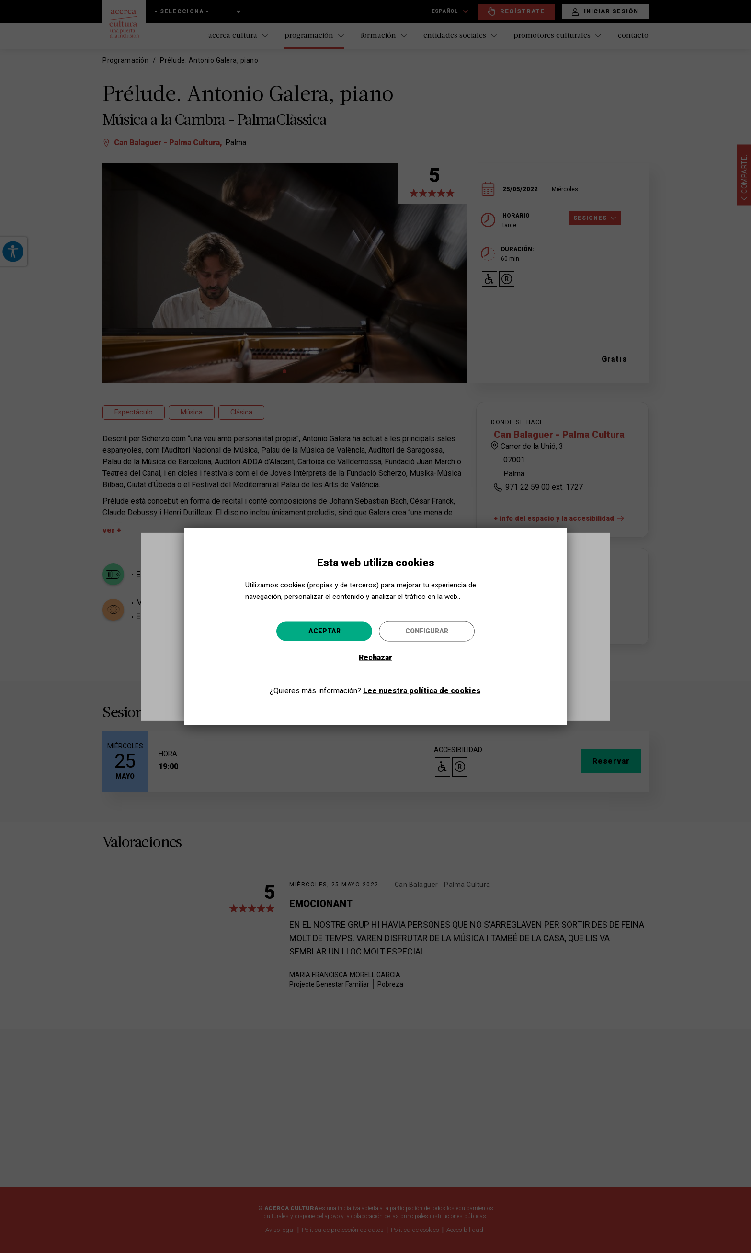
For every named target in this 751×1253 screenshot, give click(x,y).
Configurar (426, 630)
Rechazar (375, 657)
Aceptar (324, 630)
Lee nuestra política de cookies (421, 690)
